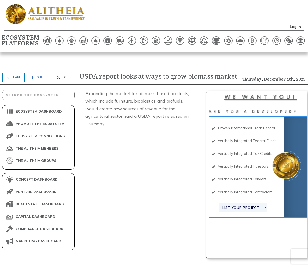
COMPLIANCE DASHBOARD (39, 214)
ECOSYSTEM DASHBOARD (39, 96)
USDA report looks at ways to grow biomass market (158, 61)
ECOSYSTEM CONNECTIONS (40, 121)
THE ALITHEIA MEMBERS (37, 133)
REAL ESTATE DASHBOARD (40, 189)
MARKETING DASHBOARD (38, 226)
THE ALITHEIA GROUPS (36, 146)
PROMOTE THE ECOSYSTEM (40, 109)
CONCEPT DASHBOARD (37, 165)
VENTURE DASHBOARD (36, 177)
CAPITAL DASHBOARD (35, 201)
